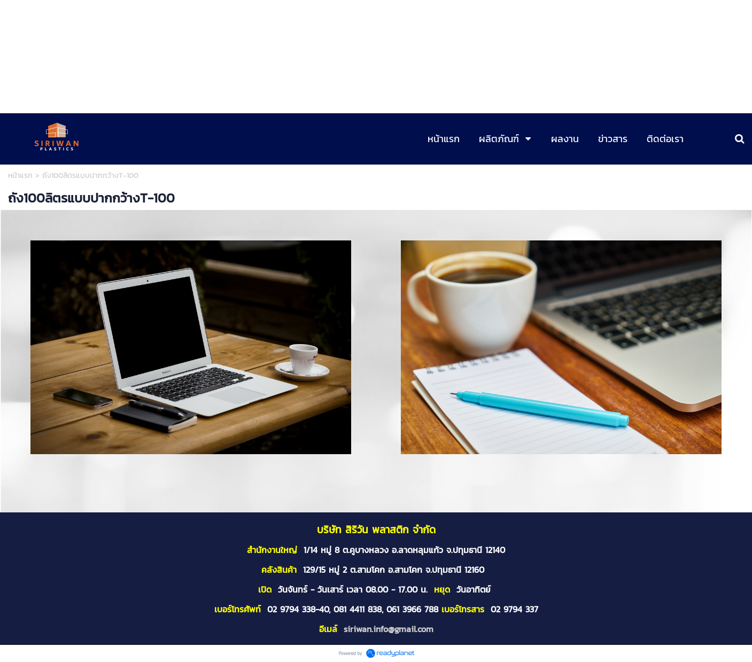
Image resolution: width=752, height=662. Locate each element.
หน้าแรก (20, 175)
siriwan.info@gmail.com (388, 628)
